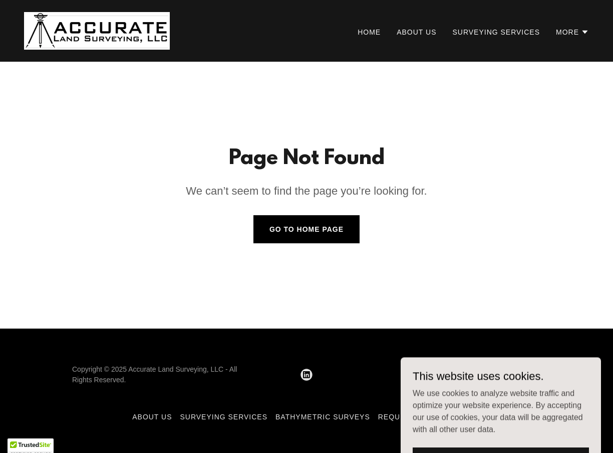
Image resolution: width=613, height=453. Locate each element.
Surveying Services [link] (496, 32)
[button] (572, 32)
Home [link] (369, 32)
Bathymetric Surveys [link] (322, 417)
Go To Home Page (306, 229)
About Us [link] (416, 32)
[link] (97, 30)
